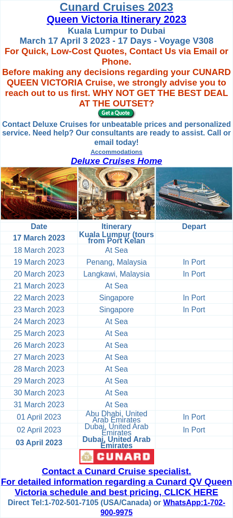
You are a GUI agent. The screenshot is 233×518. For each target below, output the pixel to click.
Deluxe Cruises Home (116, 161)
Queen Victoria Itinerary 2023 (116, 19)
